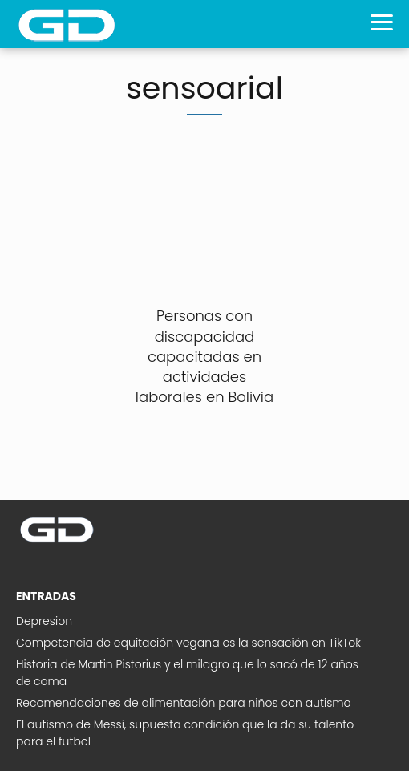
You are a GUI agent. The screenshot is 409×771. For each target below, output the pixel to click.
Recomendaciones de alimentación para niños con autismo (183, 703)
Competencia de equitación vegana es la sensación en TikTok (188, 643)
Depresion (44, 621)
